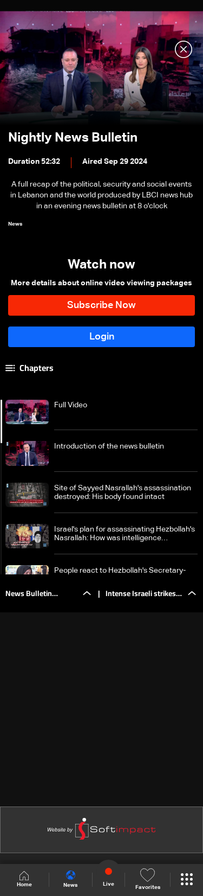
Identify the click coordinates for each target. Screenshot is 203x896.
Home (24, 879)
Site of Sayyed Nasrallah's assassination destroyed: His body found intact (122, 492)
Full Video (70, 405)
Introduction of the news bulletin (109, 446)
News (70, 879)
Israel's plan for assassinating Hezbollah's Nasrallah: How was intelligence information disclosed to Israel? (124, 534)
